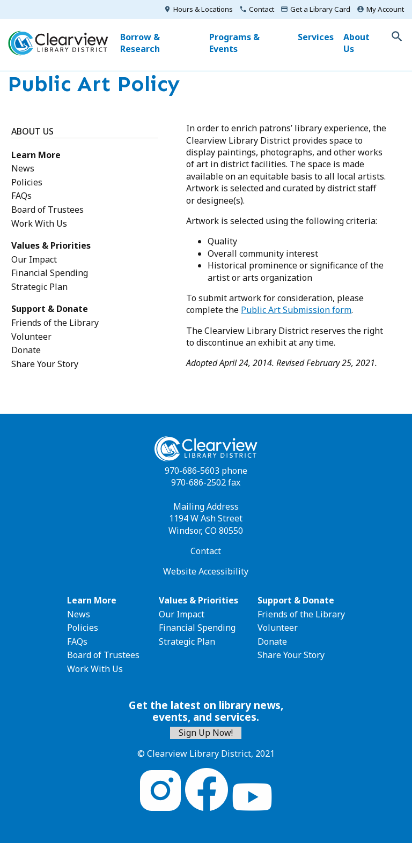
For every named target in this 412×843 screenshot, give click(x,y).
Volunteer (31, 336)
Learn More (36, 155)
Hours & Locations (203, 9)
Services (316, 37)
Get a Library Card (320, 9)
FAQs (21, 196)
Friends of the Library (55, 323)
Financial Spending (49, 273)
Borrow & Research (140, 43)
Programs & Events (234, 43)
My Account (385, 9)
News (22, 168)
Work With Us (39, 223)
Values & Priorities (51, 245)
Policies (26, 182)
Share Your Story (44, 364)
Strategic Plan (39, 287)
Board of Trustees (47, 209)
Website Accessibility (205, 571)
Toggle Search (397, 36)
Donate (26, 350)
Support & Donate (49, 309)
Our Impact (34, 259)
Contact (261, 9)
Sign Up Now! (206, 732)
